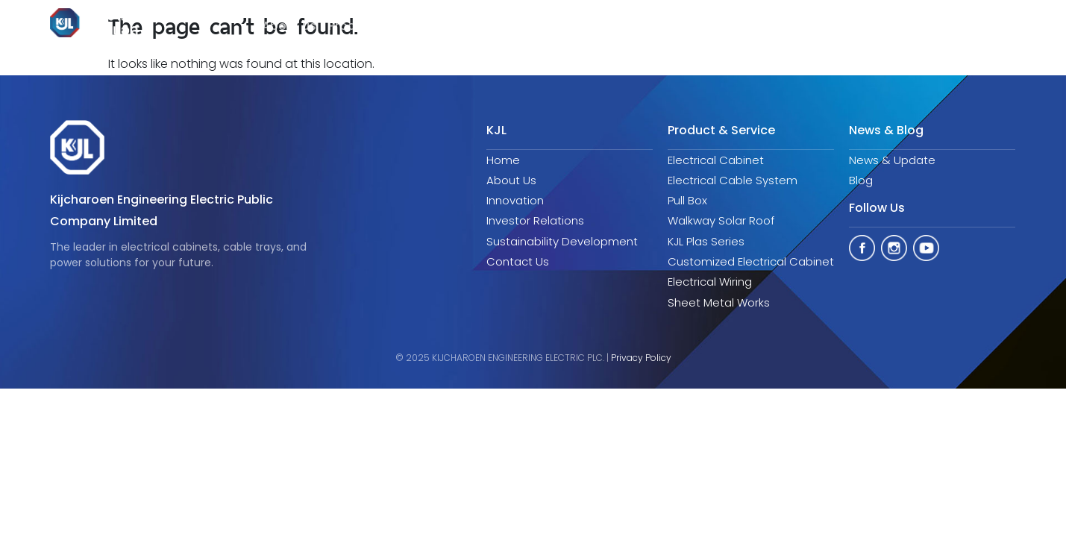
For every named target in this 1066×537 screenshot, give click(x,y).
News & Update (892, 160)
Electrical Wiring (710, 281)
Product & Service (382, 25)
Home (503, 160)
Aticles (854, 26)
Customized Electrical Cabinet (751, 261)
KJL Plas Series (706, 241)
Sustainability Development (728, 25)
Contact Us (517, 261)
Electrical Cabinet (716, 160)
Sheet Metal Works (719, 302)
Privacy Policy (641, 357)
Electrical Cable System (732, 180)
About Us (511, 180)
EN (994, 26)
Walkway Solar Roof (721, 220)
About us (289, 25)
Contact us (931, 25)
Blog (861, 180)
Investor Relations (578, 25)
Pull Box (687, 200)
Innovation (480, 25)
